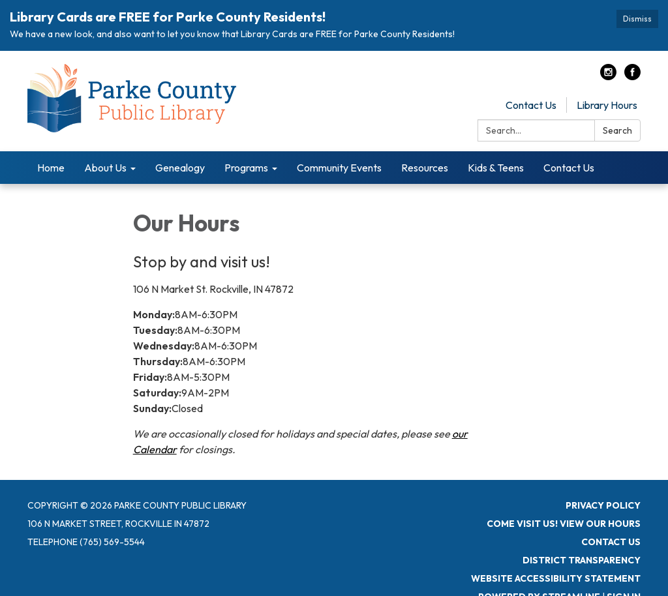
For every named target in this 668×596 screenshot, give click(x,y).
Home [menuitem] (51, 167)
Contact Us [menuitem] (568, 167)
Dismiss (637, 18)
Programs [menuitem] (246, 167)
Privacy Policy (603, 505)
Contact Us (531, 105)
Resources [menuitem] (424, 167)
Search (617, 130)
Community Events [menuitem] (339, 167)
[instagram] (608, 76)
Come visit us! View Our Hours (564, 523)
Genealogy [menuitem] (180, 167)
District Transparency (582, 560)
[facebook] (632, 76)
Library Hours (607, 105)
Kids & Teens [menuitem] (496, 167)
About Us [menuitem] (105, 167)
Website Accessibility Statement (556, 578)
